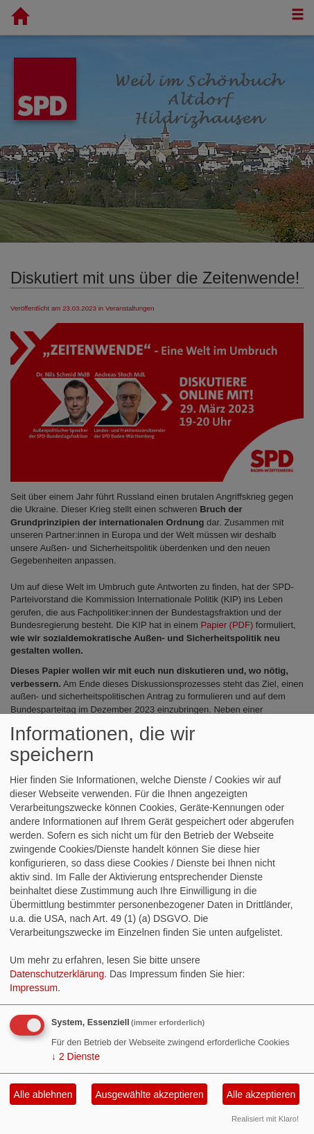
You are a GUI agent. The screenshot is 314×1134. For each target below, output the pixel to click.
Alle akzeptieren (261, 1094)
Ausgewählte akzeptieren (149, 1094)
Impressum (34, 987)
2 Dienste (75, 1056)
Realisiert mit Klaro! (265, 1119)
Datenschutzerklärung (57, 973)
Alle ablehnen (43, 1094)
